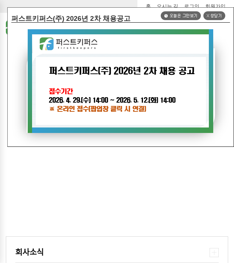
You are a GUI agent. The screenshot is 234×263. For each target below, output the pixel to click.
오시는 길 (168, 6)
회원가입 (215, 6)
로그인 (191, 6)
